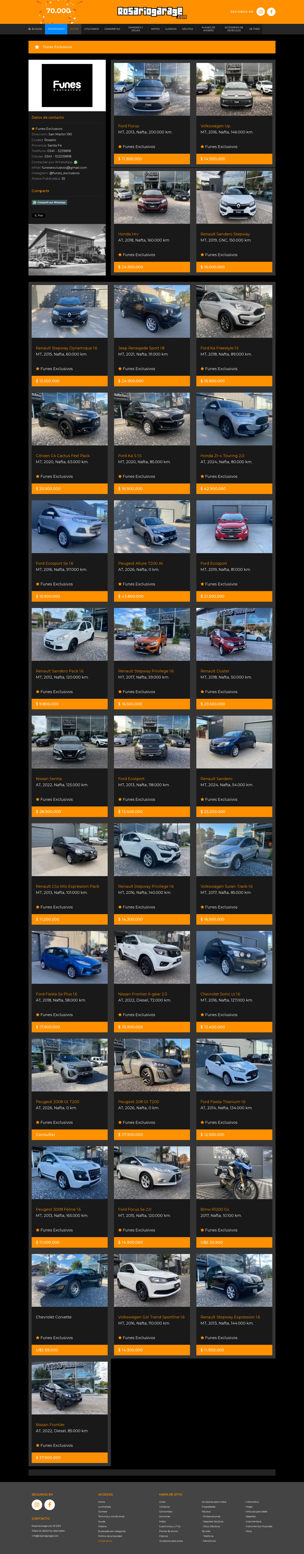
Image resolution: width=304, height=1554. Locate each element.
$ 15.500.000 (48, 381)
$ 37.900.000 (130, 1134)
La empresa (104, 1506)
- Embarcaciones (211, 1516)
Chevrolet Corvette (54, 1317)
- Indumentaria (252, 1521)
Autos (162, 1501)
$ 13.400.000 (130, 811)
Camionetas (165, 1511)
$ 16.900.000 (213, 381)
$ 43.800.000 (131, 596)
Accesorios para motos (214, 1501)
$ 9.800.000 (47, 704)
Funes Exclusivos (136, 146)
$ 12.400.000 (213, 1027)
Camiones (164, 1516)
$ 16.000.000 (213, 267)
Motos (162, 1521)
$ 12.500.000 (212, 1134)
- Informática (251, 1501)
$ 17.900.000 (48, 1027)
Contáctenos (105, 1540)
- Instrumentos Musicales (258, 1526)
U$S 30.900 (212, 1242)
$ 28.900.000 (48, 811)
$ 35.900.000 (130, 1027)
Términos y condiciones (111, 1516)
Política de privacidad (110, 1536)
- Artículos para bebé (255, 1511)
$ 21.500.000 (212, 596)
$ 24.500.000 (130, 267)
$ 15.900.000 (48, 596)
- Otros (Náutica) (211, 1526)
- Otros (248, 1531)
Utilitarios (164, 1506)
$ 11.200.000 (47, 919)
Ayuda (101, 1521)
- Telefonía (207, 1536)
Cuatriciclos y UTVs (169, 1526)
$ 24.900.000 (131, 381)
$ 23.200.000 (213, 811)
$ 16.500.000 (130, 704)
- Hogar (248, 1506)
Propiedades (209, 1506)
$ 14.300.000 (130, 919)
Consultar (45, 1134)
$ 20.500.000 (48, 488)
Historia (102, 1526)
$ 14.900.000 (213, 159)
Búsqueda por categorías (112, 1531)
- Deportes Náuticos (212, 1521)
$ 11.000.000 (48, 1242)
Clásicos (163, 1536)
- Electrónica (209, 1540)
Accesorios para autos (171, 1540)
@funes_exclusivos (64, 173)
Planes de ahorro (168, 1531)
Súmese (102, 1511)
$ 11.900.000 (130, 159)
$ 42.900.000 (213, 488)
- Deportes (250, 1516)
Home (101, 1501)
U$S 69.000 (47, 1350)
